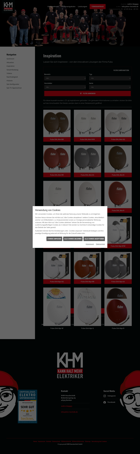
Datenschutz (100, 230)
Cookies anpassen (54, 224)
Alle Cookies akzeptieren (94, 224)
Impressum (90, 230)
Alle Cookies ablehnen (72, 224)
